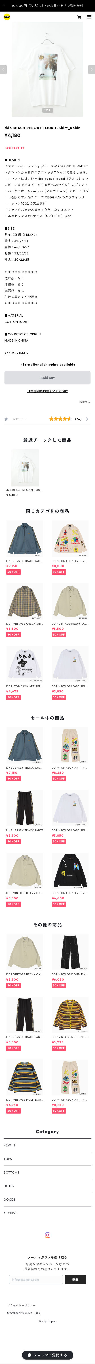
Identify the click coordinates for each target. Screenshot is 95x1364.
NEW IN (9, 1145)
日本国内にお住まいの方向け (47, 391)
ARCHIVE (11, 1213)
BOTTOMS (11, 1172)
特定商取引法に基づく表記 (24, 1313)
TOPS (8, 1159)
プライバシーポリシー (21, 1305)
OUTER (9, 1186)
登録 (75, 1280)
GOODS (10, 1200)
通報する (85, 402)
